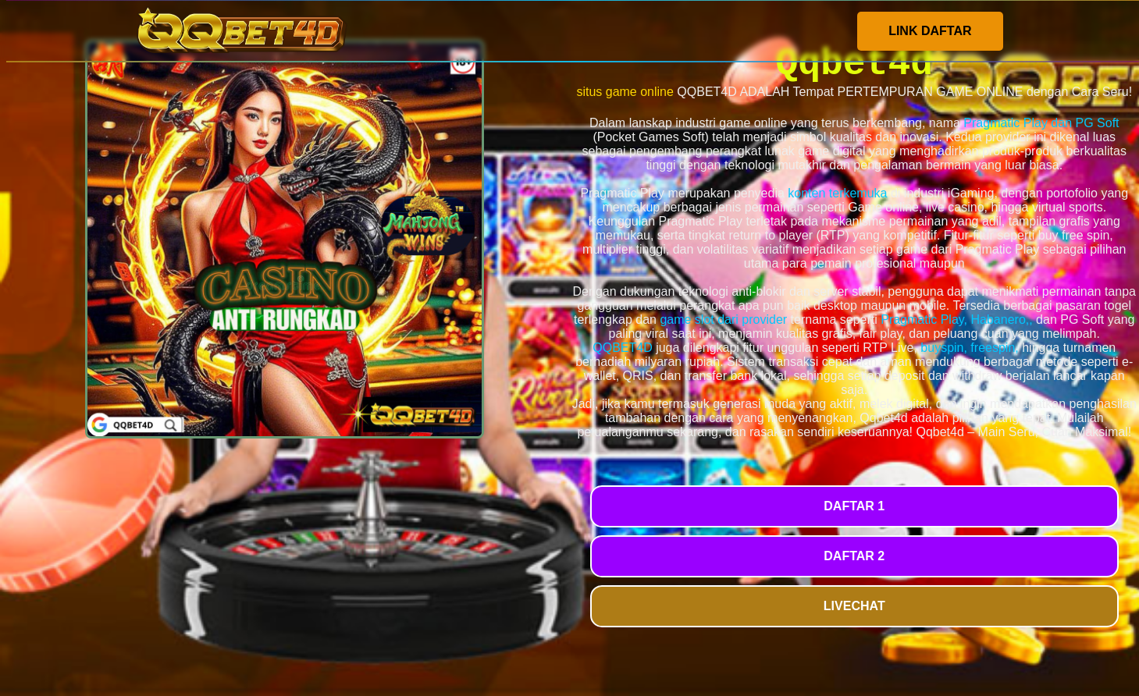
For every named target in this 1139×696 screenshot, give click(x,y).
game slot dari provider (723, 319)
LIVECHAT (854, 606)
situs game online (625, 91)
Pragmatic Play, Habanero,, (956, 319)
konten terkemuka (837, 193)
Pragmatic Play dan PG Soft (1041, 123)
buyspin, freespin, (969, 347)
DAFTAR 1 (854, 506)
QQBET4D (622, 347)
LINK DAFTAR (929, 30)
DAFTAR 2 (854, 556)
